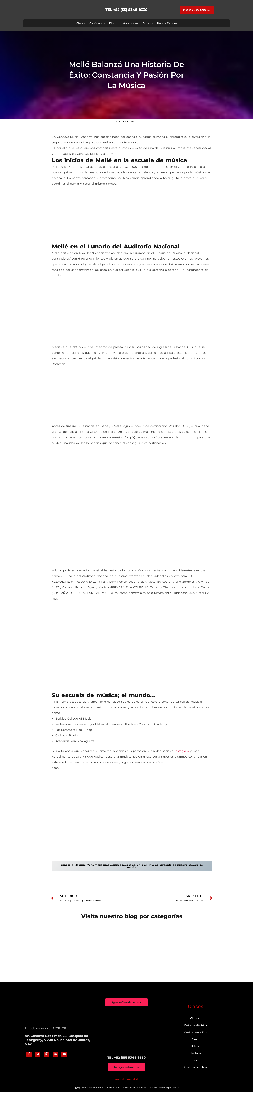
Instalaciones (129, 23)
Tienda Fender (167, 23)
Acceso (147, 23)
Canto (196, 1041)
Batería (195, 1048)
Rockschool (188, 437)
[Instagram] (46, 1056)
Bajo (196, 1062)
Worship (195, 1020)
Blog (112, 23)
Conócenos (97, 23)
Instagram (181, 751)
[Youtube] (64, 1056)
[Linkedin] (55, 1056)
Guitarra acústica (195, 1069)
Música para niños (196, 1034)
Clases (80, 23)
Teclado (195, 1055)
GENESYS (176, 1090)
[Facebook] (29, 1056)
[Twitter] (37, 1056)
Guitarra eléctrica (195, 1027)
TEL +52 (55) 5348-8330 (126, 10)
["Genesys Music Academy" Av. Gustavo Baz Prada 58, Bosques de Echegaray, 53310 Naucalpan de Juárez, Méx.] (126, 1033)
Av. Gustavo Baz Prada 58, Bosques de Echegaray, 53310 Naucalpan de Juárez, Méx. (57, 1042)
